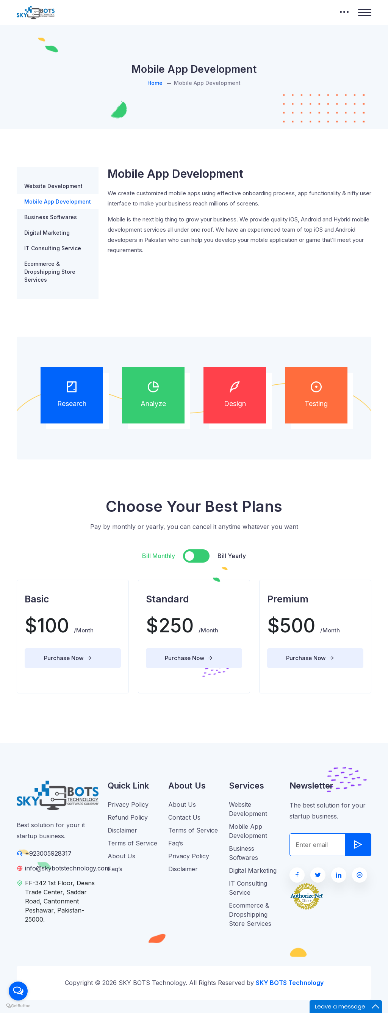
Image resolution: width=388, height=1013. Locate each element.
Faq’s (115, 869)
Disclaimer (122, 830)
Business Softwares (50, 217)
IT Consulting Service (52, 248)
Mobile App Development (57, 201)
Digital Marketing (47, 232)
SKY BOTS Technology (290, 982)
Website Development (53, 186)
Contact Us (184, 817)
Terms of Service (132, 843)
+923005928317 (48, 853)
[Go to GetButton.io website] (18, 1005)
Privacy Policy (128, 804)
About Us (121, 856)
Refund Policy (128, 817)
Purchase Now (68, 658)
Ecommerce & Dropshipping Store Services (49, 271)
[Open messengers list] (18, 991)
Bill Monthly (158, 556)
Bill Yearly (231, 556)
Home (155, 83)
